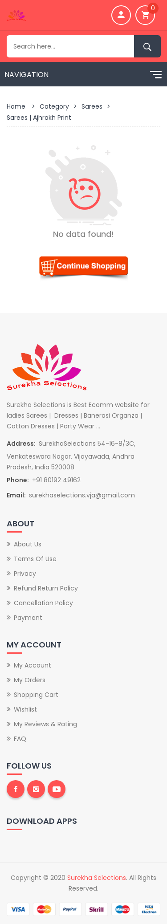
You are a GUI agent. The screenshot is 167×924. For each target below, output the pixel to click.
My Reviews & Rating (45, 724)
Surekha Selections (96, 877)
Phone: (18, 480)
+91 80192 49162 (56, 480)
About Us (27, 544)
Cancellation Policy (43, 602)
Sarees (91, 106)
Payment (28, 617)
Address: (21, 443)
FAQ (20, 738)
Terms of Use (35, 558)
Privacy (25, 573)
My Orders (29, 680)
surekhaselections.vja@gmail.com (82, 495)
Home (16, 106)
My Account (32, 665)
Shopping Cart (36, 694)
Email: (16, 495)
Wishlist (25, 709)
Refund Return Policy (46, 588)
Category (54, 106)
